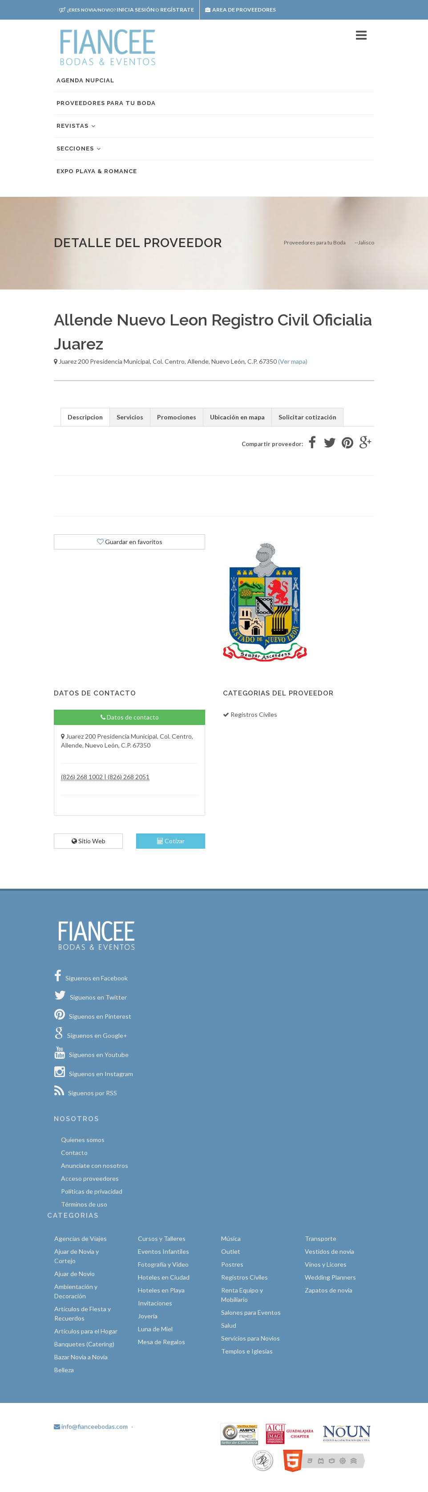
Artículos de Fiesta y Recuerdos (82, 1313)
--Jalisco (364, 242)
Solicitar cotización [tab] (307, 417)
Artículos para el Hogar (85, 1331)
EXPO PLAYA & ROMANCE (97, 171)
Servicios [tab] (130, 417)
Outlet (230, 1251)
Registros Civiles (244, 1277)
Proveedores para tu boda (106, 103)
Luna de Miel (155, 1329)
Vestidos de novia (329, 1251)
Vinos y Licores (326, 1264)
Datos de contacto (130, 717)
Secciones (79, 149)
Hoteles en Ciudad (164, 1277)
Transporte (320, 1238)
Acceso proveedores (90, 1178)
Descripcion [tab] (85, 417)
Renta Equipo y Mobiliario (242, 1294)
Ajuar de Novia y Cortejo (76, 1256)
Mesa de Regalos (161, 1342)
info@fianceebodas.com (91, 1426)
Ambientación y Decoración (75, 1291)
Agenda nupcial (85, 80)
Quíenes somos (83, 1139)
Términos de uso (84, 1204)
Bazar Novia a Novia (81, 1357)
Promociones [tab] (176, 417)
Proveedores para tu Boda (315, 242)
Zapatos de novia (328, 1290)
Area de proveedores (240, 9)
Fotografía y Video (163, 1264)
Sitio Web (88, 841)
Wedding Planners (330, 1277)
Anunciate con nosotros (94, 1165)
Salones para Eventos (251, 1312)
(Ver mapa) (292, 361)
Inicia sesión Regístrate (126, 9)
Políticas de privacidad (91, 1191)
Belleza (64, 1370)
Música (231, 1238)
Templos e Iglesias (247, 1351)
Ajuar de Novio (74, 1273)
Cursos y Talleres (162, 1238)
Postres (232, 1264)
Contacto (74, 1152)
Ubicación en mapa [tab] (237, 417)
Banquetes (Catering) (84, 1344)
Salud (228, 1325)
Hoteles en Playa (161, 1290)
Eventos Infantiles (163, 1251)
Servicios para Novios (250, 1338)
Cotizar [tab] (171, 841)
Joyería (147, 1316)
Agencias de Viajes (80, 1238)
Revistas (77, 126)
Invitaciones (155, 1303)
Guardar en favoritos (129, 541)
